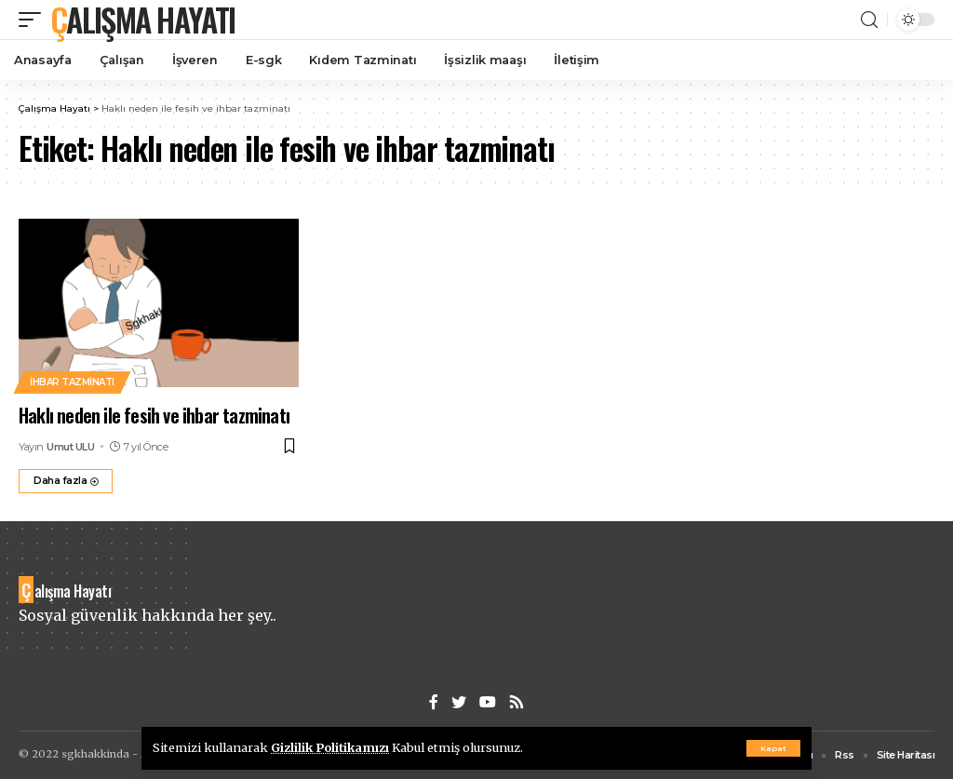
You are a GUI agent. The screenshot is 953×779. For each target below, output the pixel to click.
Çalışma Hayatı (142, 19)
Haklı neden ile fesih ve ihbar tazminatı (154, 415)
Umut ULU (70, 446)
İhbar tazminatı (72, 382)
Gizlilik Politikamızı (330, 747)
